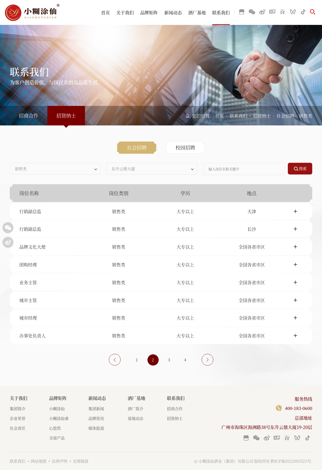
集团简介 (17, 408)
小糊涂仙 (57, 408)
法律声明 (59, 461)
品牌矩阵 (149, 12)
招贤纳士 (262, 115)
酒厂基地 (197, 12)
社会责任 (17, 428)
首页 (105, 12)
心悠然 (55, 428)
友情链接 (80, 461)
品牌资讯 (96, 418)
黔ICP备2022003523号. (291, 461)
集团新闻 (96, 408)
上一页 (115, 360)
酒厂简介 (135, 408)
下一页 (207, 360)
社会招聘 (285, 115)
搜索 (303, 168)
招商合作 (28, 115)
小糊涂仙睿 (59, 418)
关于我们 (125, 12)
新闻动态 (173, 12)
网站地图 (38, 461)
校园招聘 (185, 147)
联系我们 (221, 12)
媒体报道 (96, 428)
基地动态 (135, 418)
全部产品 (57, 438)
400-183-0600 (298, 408)
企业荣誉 (17, 418)
